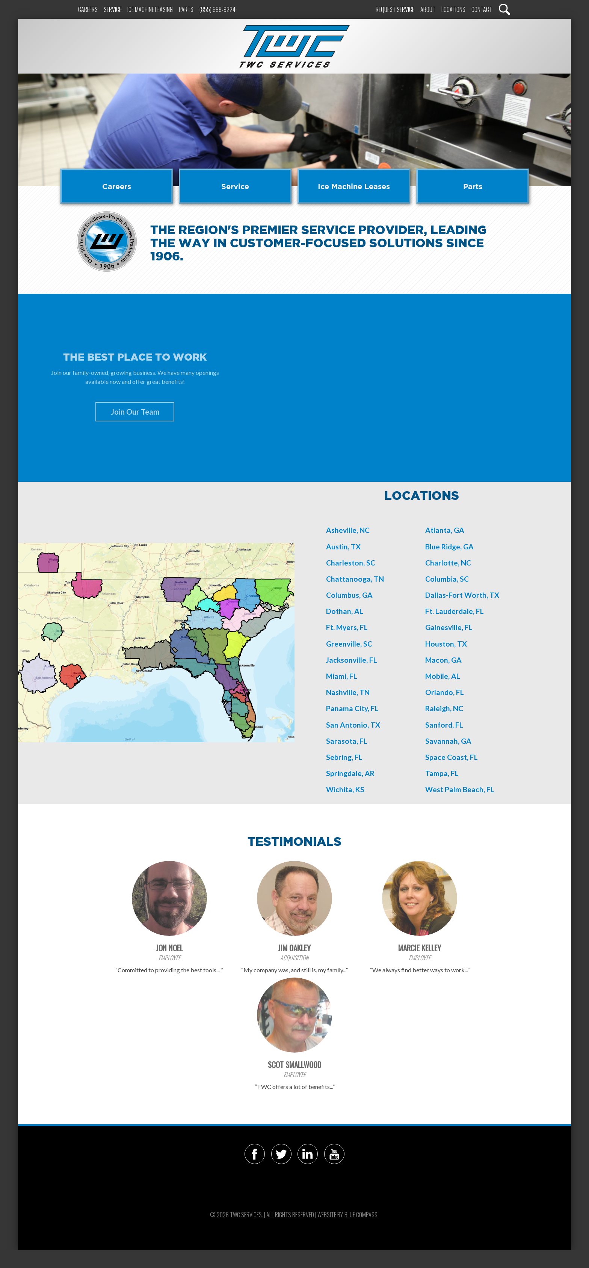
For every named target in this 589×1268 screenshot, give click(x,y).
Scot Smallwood (294, 1064)
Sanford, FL (444, 724)
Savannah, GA (448, 741)
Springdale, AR (350, 773)
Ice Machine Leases (354, 186)
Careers (88, 9)
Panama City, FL (352, 708)
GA (456, 660)
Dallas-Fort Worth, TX (462, 595)
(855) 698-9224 (217, 9)
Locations (453, 9)
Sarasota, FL (346, 741)
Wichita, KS (345, 789)
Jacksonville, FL (351, 660)
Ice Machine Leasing (150, 9)
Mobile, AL (442, 676)
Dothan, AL (344, 611)
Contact (481, 9)
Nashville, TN (348, 692)
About (427, 9)
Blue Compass (361, 1214)
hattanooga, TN (357, 579)
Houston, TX (446, 643)
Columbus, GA (349, 595)
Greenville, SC (349, 643)
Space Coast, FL (451, 757)
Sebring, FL (344, 757)
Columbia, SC (447, 579)
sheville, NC (350, 530)
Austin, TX (343, 546)
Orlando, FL (444, 692)
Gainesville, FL (449, 627)
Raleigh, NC (444, 708)
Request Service (395, 9)
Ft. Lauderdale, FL (454, 611)
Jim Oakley (294, 948)
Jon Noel (169, 948)
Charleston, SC (350, 562)
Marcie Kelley (419, 948)
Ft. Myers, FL (347, 627)
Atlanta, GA (444, 530)
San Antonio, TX (353, 724)
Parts (186, 9)
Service (112, 9)
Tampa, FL (442, 773)
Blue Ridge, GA (449, 546)
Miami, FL (341, 676)
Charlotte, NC (448, 562)
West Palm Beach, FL (459, 789)
